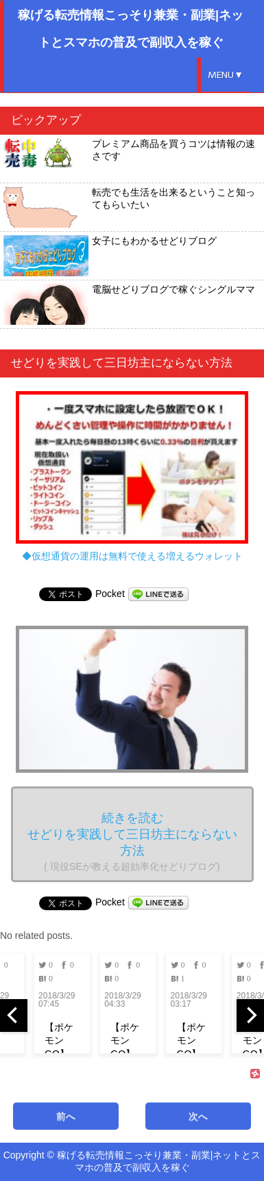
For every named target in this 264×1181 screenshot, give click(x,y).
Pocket (110, 593)
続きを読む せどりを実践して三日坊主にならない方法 (132, 841)
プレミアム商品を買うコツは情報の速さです (129, 158)
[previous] (13, 1015)
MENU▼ (225, 75)
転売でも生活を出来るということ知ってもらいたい (129, 207)
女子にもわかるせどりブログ (110, 255)
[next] (250, 1015)
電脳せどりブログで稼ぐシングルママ (129, 304)
